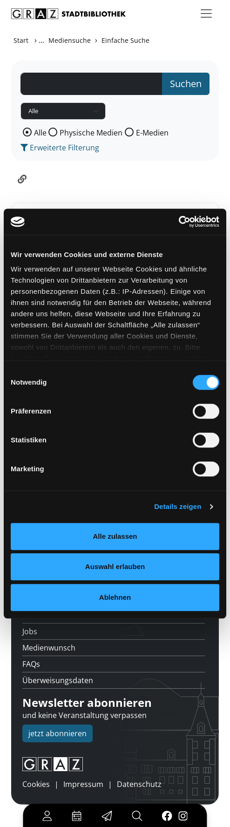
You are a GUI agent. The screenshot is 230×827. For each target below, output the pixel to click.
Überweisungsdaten (57, 680)
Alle (40, 133)
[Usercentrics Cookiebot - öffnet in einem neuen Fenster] (178, 222)
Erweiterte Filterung (59, 147)
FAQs (31, 664)
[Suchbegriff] (91, 84)
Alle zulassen (115, 536)
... (41, 40)
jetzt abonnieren (57, 733)
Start (21, 40)
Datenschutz (139, 784)
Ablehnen (115, 597)
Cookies (36, 784)
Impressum (83, 784)
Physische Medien (91, 133)
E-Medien (152, 133)
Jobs (29, 631)
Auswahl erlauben (115, 566)
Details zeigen (177, 506)
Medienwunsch (48, 648)
